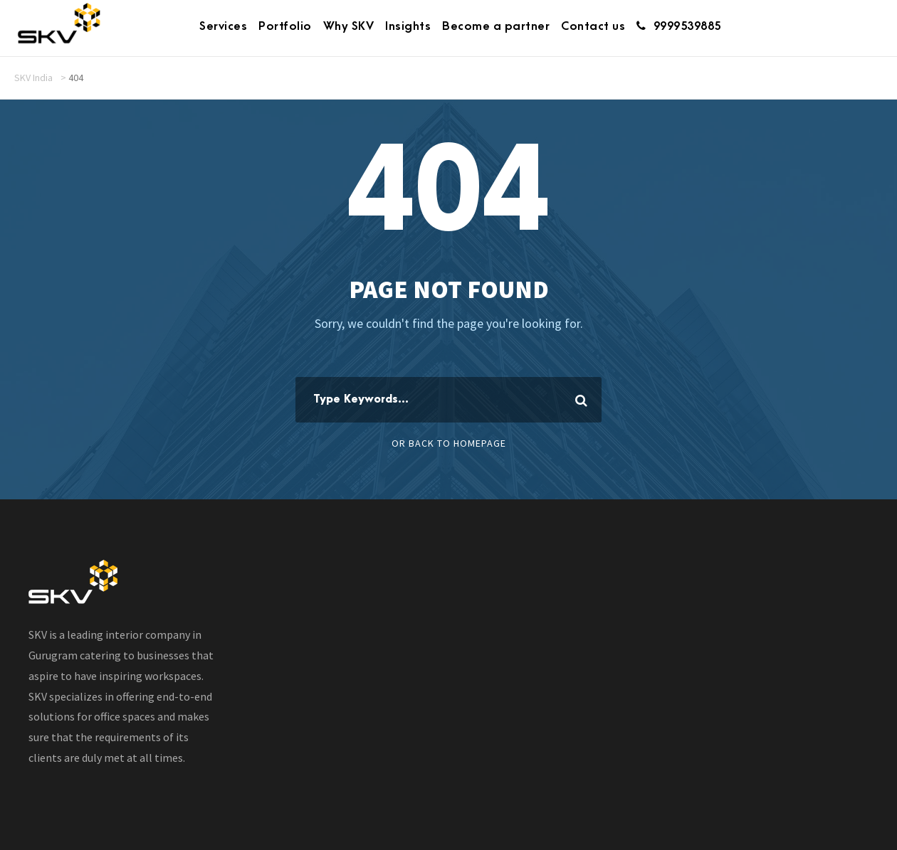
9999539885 (678, 26)
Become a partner (496, 26)
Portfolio (285, 26)
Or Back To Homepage (449, 443)
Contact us (593, 26)
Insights (408, 26)
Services (223, 26)
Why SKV (348, 26)
